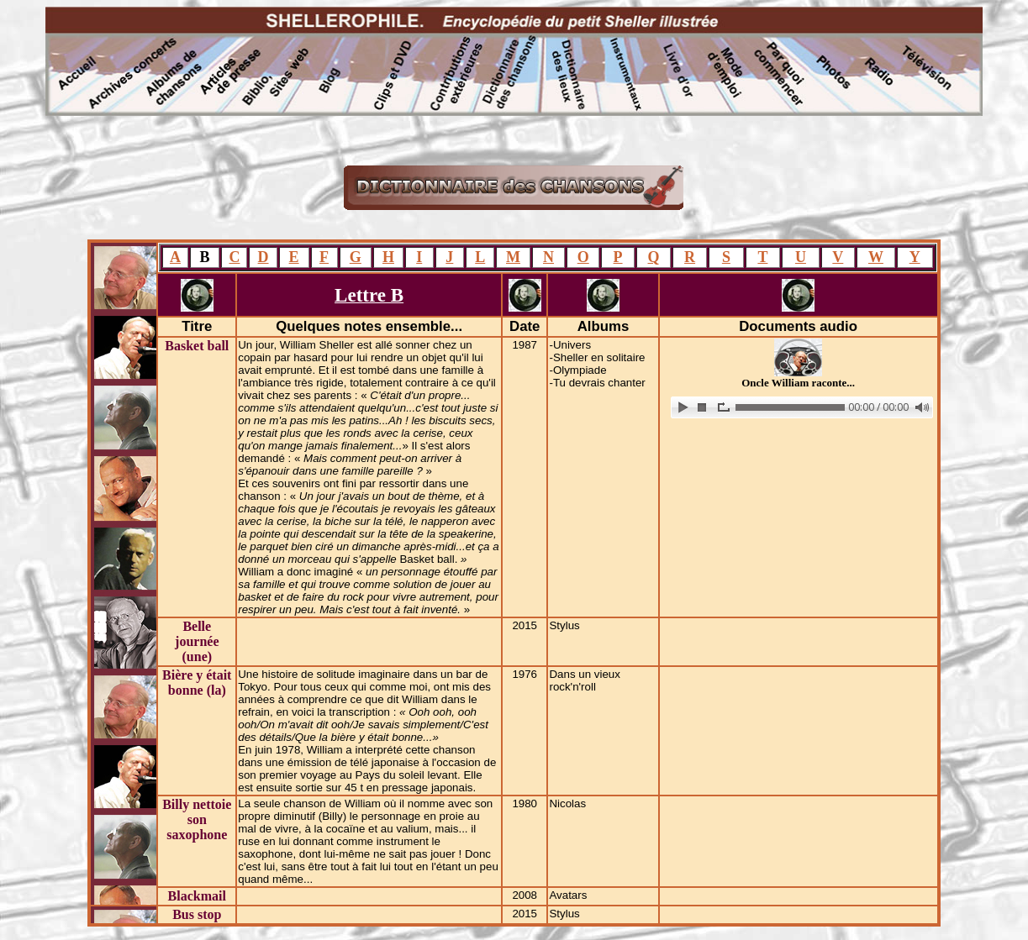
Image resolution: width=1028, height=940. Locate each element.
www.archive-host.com (798, 407)
